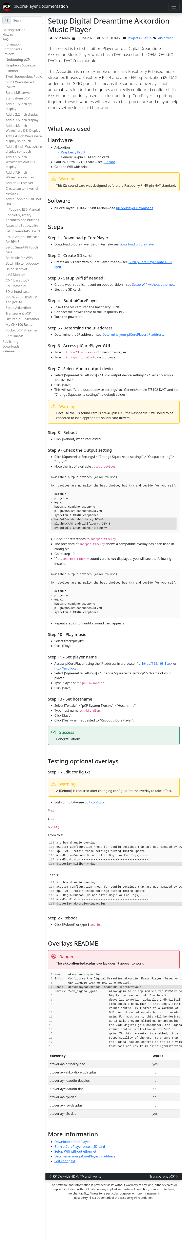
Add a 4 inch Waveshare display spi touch (24, 138)
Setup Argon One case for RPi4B (22, 239)
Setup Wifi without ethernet (153, 284)
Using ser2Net (16, 269)
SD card (109, 162)
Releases (9, 351)
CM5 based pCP (17, 286)
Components (12, 49)
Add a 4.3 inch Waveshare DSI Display (23, 128)
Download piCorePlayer (136, 244)
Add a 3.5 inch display (22, 120)
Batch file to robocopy (22, 263)
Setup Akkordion (18, 307)
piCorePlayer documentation (35, 7)
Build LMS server (18, 92)
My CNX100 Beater (20, 324)
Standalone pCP (18, 98)
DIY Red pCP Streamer (22, 319)
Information (11, 44)
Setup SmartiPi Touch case (22, 249)
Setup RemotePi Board (23, 231)
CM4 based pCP (17, 280)
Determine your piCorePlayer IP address (132, 334)
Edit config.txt (95, 802)
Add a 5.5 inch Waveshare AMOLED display (21, 162)
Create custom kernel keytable (22, 191)
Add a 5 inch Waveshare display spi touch (24, 149)
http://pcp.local (65, 668)
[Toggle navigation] (174, 7)
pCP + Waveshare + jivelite (20, 84)
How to (7, 34)
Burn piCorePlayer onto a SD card (79, 1146)
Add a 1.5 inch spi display (19, 106)
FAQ (5, 39)
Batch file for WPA (19, 258)
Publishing (10, 341)
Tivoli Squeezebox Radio (24, 76)
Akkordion (166, 38)
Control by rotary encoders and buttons (22, 217)
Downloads (10, 346)
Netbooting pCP (18, 59)
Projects (8, 54)
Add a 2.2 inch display (22, 114)
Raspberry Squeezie (21, 65)
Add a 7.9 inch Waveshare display (20, 174)
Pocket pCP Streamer (22, 330)
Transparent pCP (18, 313)
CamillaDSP (14, 336)
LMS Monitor (15, 274)
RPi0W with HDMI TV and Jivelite (21, 299)
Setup (147, 38)
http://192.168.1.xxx (157, 663)
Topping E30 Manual (24, 209)
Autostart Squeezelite (22, 225)
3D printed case (17, 291)
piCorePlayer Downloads (134, 208)
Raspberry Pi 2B (73, 152)
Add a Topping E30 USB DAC (23, 201)
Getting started (13, 30)
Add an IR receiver (19, 183)
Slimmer (12, 71)
